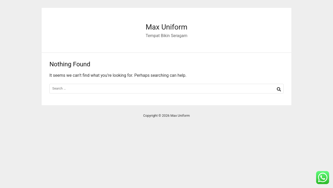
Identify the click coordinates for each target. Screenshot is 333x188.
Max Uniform (167, 27)
